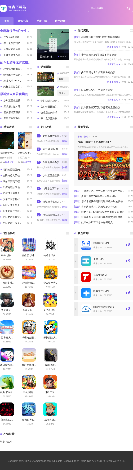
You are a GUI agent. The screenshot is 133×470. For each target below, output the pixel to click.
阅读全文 (9, 162)
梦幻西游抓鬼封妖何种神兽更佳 (52, 100)
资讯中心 (23, 21)
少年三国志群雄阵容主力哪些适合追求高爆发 (15, 199)
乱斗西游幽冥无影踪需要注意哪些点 (100, 107)
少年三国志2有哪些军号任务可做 (99, 196)
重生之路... (7, 255)
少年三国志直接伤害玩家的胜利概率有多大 (15, 100)
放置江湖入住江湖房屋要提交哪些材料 (101, 217)
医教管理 (101, 290)
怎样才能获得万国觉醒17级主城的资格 (102, 201)
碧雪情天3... (28, 282)
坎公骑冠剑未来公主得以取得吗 (52, 214)
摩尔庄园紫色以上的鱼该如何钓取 (15, 118)
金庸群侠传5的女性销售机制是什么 (16, 31)
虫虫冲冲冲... (7, 392)
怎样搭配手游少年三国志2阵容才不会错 (25, 153)
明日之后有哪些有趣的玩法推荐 (15, 217)
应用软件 (60, 21)
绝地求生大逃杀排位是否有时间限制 (15, 74)
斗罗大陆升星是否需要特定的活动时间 (15, 205)
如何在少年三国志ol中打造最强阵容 (100, 37)
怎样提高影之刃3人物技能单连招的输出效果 (15, 86)
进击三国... (50, 392)
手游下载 (41, 21)
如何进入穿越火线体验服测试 (15, 193)
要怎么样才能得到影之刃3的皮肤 (52, 136)
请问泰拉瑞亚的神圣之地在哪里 (15, 169)
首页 (6, 21)
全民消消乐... (50, 310)
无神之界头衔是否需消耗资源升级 (15, 55)
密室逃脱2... (7, 419)
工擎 (98, 259)
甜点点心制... (29, 255)
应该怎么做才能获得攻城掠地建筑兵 (15, 106)
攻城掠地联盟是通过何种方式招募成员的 (15, 69)
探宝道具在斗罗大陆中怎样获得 (52, 162)
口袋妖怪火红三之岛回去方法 (97, 90)
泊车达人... (7, 337)
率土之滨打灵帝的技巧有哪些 (15, 43)
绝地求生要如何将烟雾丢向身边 (52, 188)
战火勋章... (7, 310)
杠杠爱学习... (29, 365)
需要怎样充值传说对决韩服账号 (15, 112)
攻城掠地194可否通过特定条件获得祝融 (15, 80)
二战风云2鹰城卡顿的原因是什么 (15, 37)
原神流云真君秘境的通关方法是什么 (16, 94)
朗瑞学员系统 (103, 306)
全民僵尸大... (50, 282)
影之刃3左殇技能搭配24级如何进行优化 (102, 212)
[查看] (65, 141)
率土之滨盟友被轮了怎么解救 (52, 118)
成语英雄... (50, 419)
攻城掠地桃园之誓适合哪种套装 (52, 201)
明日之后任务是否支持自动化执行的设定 (15, 222)
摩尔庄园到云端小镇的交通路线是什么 (15, 181)
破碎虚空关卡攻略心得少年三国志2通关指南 (52, 112)
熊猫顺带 (101, 243)
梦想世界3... (28, 419)
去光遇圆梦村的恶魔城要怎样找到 (99, 206)
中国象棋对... (7, 282)
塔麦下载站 (6, 441)
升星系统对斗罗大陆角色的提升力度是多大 (104, 191)
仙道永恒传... (50, 255)
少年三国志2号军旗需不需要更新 (99, 54)
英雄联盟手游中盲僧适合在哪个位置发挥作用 (7, 153)
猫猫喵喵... (50, 365)
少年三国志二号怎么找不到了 (94, 142)
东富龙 (100, 275)
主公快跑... (29, 392)
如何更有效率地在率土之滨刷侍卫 (15, 187)
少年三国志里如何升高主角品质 (98, 72)
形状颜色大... (50, 337)
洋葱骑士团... (29, 337)
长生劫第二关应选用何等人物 (15, 211)
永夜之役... (28, 310)
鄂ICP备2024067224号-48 (111, 461)
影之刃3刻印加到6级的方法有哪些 (52, 149)
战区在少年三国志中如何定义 (97, 222)
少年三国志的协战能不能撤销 (52, 175)
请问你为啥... (7, 365)
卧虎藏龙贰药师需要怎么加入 (15, 49)
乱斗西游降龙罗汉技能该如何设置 (16, 62)
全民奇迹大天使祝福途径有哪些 (15, 175)
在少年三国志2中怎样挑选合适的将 (52, 106)
